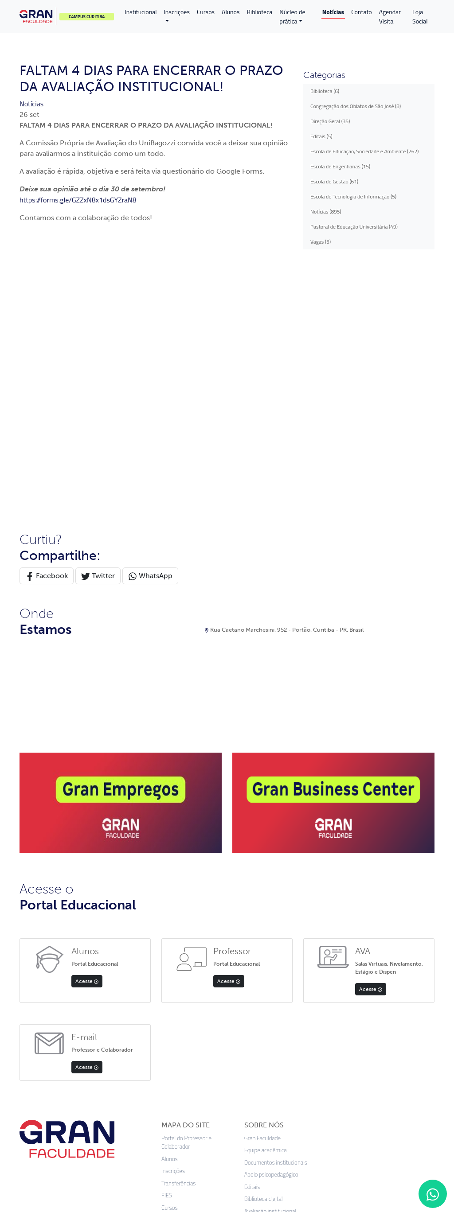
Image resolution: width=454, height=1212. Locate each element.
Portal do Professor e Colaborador (186, 881)
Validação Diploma (183, 1008)
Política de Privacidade (187, 995)
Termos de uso (220, 1143)
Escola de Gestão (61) (334, 181)
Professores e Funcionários (193, 983)
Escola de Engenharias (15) (340, 166)
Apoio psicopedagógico (271, 914)
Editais (169, 959)
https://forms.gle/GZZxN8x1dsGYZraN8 (78, 199)
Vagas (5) (320, 241)
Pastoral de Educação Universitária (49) (354, 226)
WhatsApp (150, 315)
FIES (166, 935)
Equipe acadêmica (265, 890)
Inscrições (176, 11)
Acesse (86, 720)
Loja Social (419, 16)
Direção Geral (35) (330, 121)
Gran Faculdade (262, 877)
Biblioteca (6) (324, 91)
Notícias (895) (325, 211)
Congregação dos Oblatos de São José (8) (355, 106)
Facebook (46, 315)
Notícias (333, 11)
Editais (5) (321, 136)
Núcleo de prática (292, 16)
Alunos (230, 11)
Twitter (98, 315)
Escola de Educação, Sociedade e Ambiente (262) (364, 151)
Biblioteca (260, 11)
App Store (40, 1076)
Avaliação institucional (270, 950)
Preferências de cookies (284, 1143)
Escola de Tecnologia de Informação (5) (353, 196)
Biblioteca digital (263, 938)
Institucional (141, 11)
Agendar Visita (390, 16)
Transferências (178, 922)
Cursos (206, 11)
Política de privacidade (158, 1143)
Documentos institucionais (275, 901)
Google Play (92, 1076)
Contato (361, 11)
